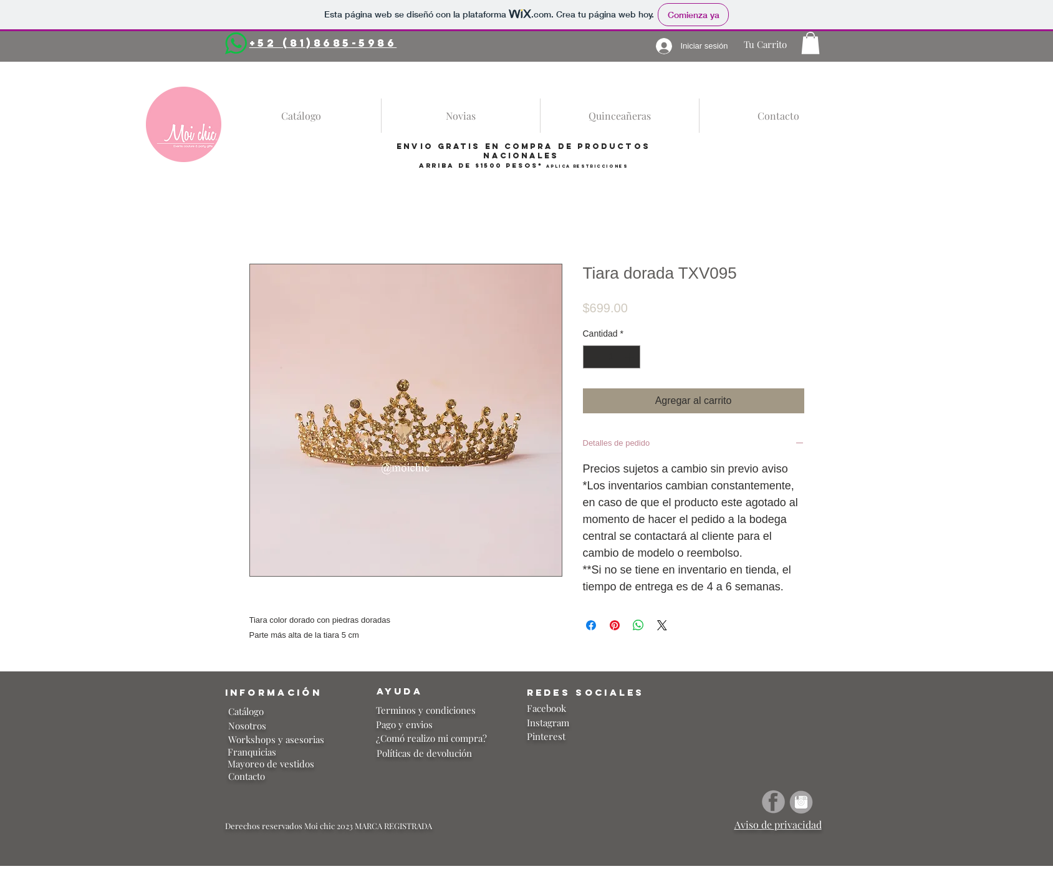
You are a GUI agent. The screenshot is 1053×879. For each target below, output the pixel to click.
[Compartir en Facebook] (591, 625)
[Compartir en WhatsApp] (638, 625)
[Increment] (630, 357)
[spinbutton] (611, 357)
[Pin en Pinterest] (614, 625)
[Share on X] (662, 625)
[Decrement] (592, 357)
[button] (810, 43)
